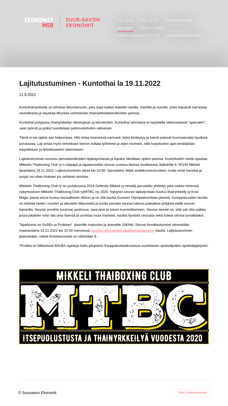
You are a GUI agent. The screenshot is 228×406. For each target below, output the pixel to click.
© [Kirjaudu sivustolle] (20, 393)
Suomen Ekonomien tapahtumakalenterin (123, 230)
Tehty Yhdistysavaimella (193, 392)
